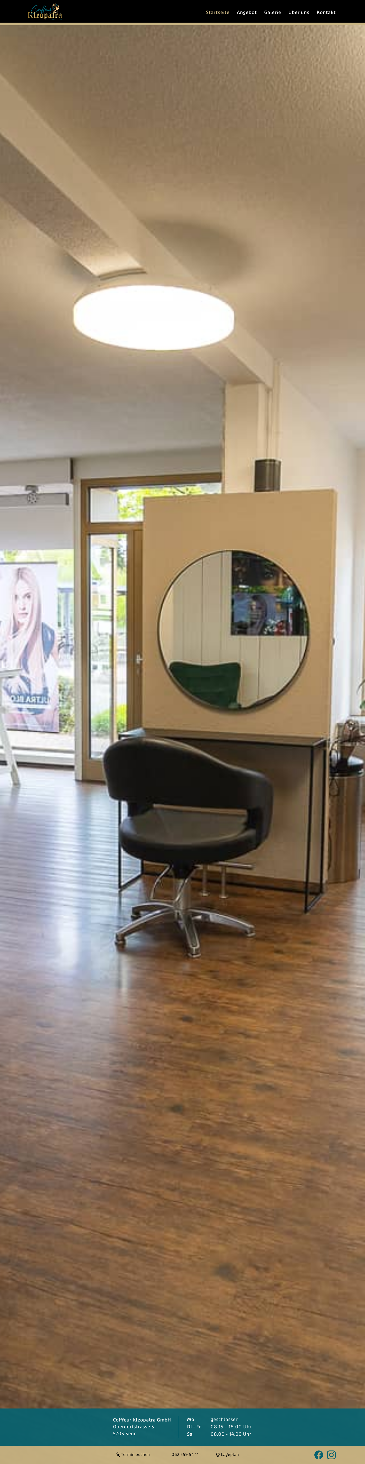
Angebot (247, 12)
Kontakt (326, 12)
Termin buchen (135, 1454)
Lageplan (230, 1454)
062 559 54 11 (185, 1454)
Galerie (272, 12)
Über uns (298, 12)
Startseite (218, 12)
